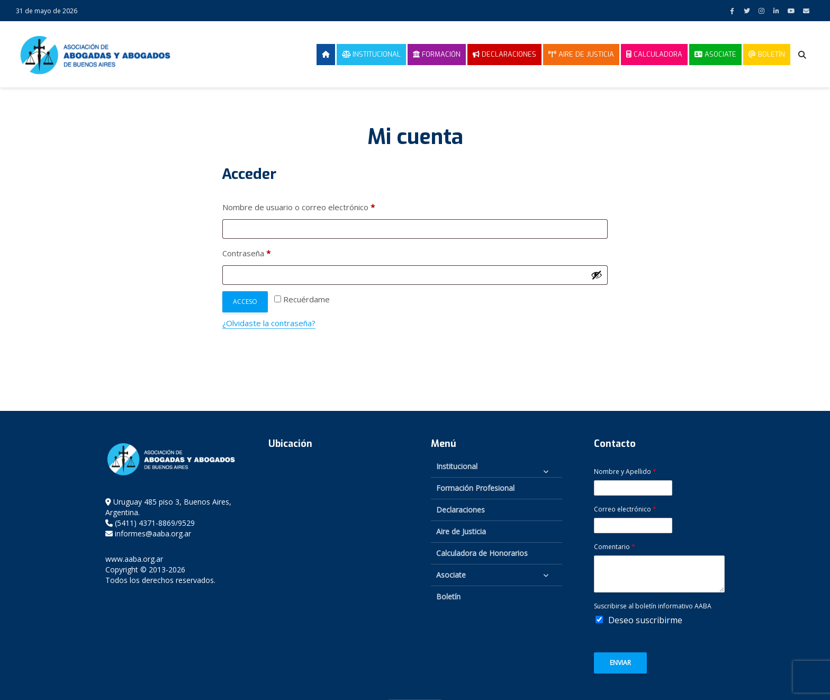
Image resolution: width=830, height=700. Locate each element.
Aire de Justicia (581, 54)
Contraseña (266, 251)
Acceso (245, 301)
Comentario (614, 547)
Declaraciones (504, 54)
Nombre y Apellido (625, 472)
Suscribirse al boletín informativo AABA (652, 606)
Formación (437, 54)
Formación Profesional (475, 488)
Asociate (715, 54)
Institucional (371, 54)
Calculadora (654, 54)
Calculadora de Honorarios (482, 553)
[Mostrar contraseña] (596, 275)
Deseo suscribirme (645, 620)
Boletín (766, 54)
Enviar (620, 662)
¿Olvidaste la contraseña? (268, 323)
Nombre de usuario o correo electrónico (318, 205)
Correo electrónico (625, 509)
